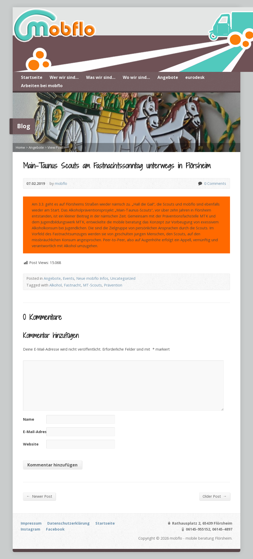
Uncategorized (122, 278)
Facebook (55, 529)
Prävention (113, 285)
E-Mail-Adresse (37, 431)
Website (31, 444)
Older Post (215, 496)
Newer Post (39, 496)
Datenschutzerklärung (68, 523)
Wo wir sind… (136, 77)
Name (28, 419)
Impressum (31, 523)
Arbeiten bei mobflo (42, 85)
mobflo (61, 183)
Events (68, 278)
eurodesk (195, 77)
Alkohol (55, 285)
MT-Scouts (92, 285)
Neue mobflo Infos (92, 278)
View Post (55, 147)
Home (20, 147)
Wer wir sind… (64, 77)
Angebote (167, 77)
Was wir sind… (101, 77)
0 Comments (200, 183)
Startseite (31, 77)
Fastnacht (72, 285)
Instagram (30, 529)
